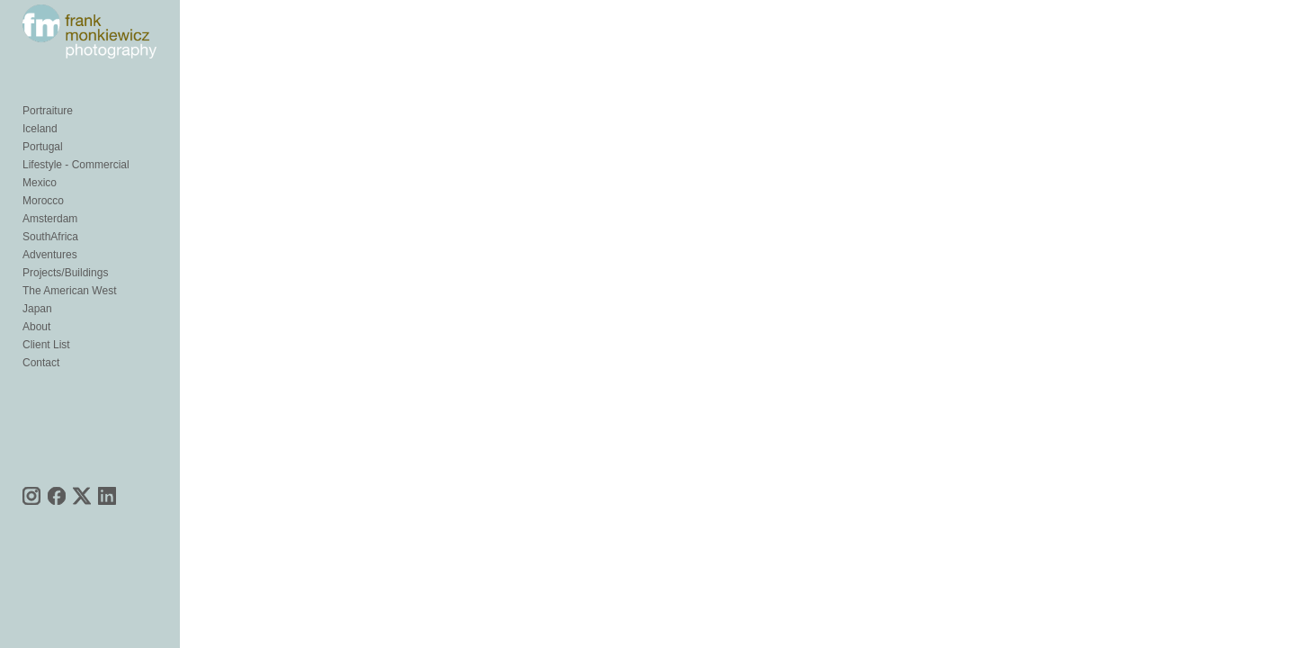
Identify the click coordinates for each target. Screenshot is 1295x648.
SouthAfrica (50, 268)
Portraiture (47, 142)
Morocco (43, 232)
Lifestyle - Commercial (76, 196)
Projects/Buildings (65, 304)
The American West (69, 322)
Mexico (39, 214)
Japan (37, 340)
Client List (46, 376)
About (36, 358)
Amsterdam (49, 250)
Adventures (49, 286)
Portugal (42, 178)
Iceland (40, 160)
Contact (40, 394)
